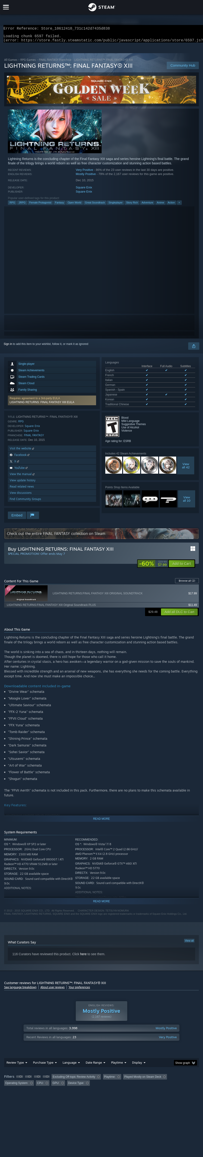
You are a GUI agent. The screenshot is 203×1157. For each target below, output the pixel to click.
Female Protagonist (40, 205)
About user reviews (52, 990)
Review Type (15, 1065)
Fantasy (59, 205)
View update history (23, 483)
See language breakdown (20, 990)
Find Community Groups (25, 501)
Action (171, 205)
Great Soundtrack (95, 205)
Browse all (187, 583)
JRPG (22, 205)
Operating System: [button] (16, 1085)
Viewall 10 (187, 491)
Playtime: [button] (109, 1079)
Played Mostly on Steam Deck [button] (142, 1079)
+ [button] (179, 205)
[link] (153, 566)
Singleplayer (116, 205)
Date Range (94, 1065)
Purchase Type (43, 1065)
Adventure (147, 205)
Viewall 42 (186, 458)
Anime (160, 205)
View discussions (21, 495)
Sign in (8, 346)
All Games (10, 62)
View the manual (22, 477)
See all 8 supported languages (124, 397)
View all (189, 943)
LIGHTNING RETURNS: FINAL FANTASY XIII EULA (42, 405)
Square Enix (84, 190)
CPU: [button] (40, 1085)
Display (137, 1065)
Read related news (22, 489)
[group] (101, 1083)
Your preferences (79, 990)
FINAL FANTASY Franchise (55, 62)
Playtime (117, 1065)
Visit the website (22, 451)
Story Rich (132, 205)
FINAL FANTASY (34, 438)
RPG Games (28, 62)
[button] (52, 403)
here (83, 957)
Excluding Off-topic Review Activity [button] (74, 1079)
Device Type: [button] (76, 1085)
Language (69, 1065)
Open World (74, 205)
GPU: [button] (55, 1085)
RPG (12, 205)
